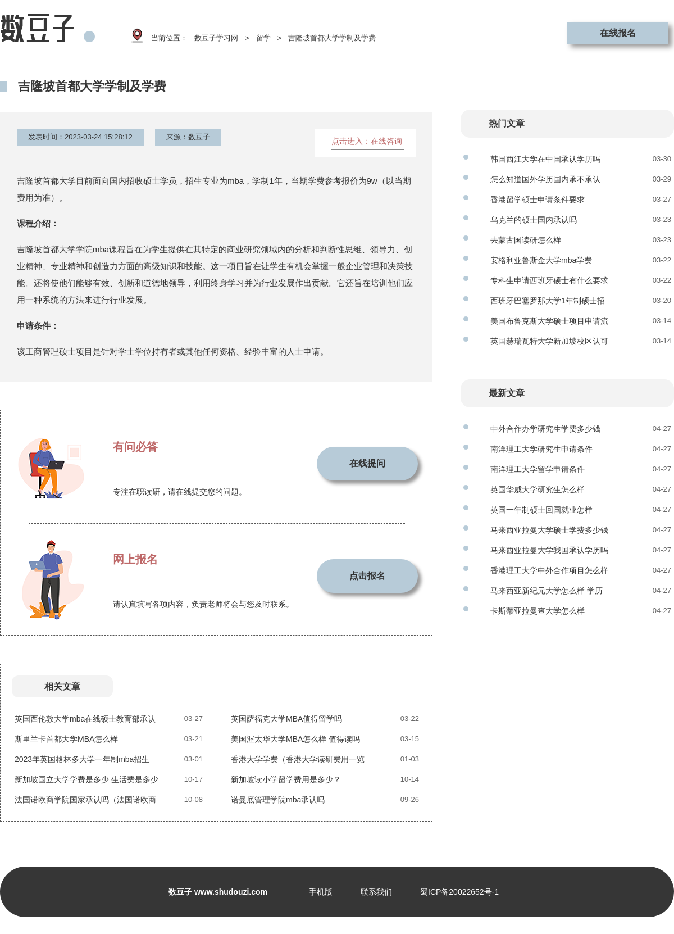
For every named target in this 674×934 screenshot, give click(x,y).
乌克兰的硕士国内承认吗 (533, 219)
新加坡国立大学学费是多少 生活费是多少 (86, 779)
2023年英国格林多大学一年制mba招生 (82, 759)
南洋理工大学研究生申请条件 (541, 449)
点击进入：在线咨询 (366, 141)
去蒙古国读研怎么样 (525, 239)
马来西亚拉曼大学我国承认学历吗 (549, 550)
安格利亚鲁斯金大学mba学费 (541, 260)
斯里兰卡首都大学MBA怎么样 (66, 738)
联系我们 (376, 891)
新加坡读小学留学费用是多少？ (286, 779)
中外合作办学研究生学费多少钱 (545, 428)
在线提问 (367, 463)
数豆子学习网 (216, 38)
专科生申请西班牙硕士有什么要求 (549, 280)
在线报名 (618, 33)
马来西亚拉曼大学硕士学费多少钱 (549, 529)
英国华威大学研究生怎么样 (537, 489)
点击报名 (367, 576)
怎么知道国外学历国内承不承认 (545, 179)
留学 (263, 38)
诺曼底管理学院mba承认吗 (278, 799)
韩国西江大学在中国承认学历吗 (545, 159)
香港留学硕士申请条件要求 (537, 199)
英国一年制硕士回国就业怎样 (541, 509)
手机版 (321, 891)
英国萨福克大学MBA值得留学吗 (286, 718)
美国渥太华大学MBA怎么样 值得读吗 (295, 738)
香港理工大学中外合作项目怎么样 (549, 570)
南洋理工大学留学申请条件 (537, 469)
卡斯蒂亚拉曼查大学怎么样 (537, 610)
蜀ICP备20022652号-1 (459, 891)
